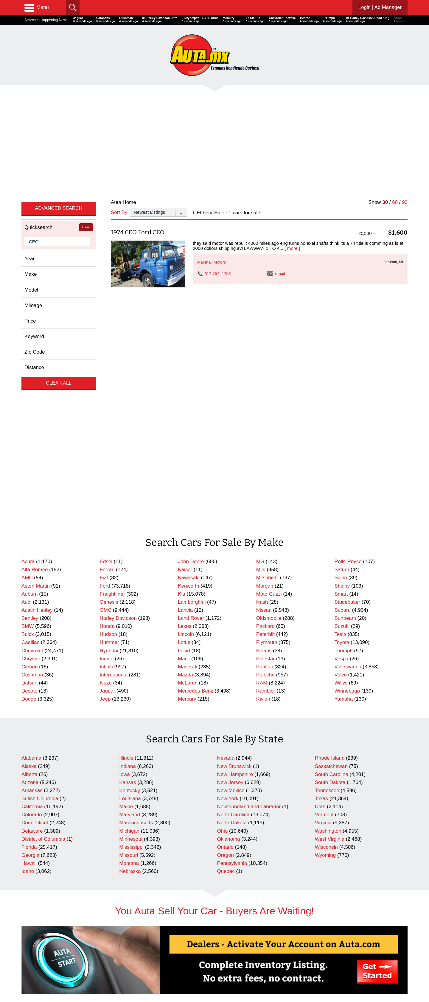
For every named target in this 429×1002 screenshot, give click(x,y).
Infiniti (106, 499)
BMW (27, 459)
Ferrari (107, 402)
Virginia (323, 655)
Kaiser (185, 402)
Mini (260, 402)
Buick (27, 467)
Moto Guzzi (269, 427)
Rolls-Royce (347, 394)
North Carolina (233, 647)
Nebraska (130, 704)
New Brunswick (234, 599)
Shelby (342, 419)
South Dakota (330, 615)
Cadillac (30, 475)
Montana (129, 696)
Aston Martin (35, 419)
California (32, 639)
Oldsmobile (269, 451)
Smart (341, 427)
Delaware (32, 664)
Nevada (225, 591)
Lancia (185, 443)
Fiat (104, 410)
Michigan (129, 664)
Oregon (225, 688)
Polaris (264, 483)
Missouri (128, 688)
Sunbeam (345, 451)
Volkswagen (347, 499)
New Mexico (231, 623)
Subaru (342, 443)
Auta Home (123, 119)
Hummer (109, 475)
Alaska (29, 599)
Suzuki (341, 459)
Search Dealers (133, 969)
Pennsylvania (232, 696)
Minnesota (130, 672)
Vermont (324, 647)
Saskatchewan (331, 599)
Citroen (29, 499)
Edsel (106, 394)
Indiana (127, 599)
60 (395, 119)
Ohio (222, 664)
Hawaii (29, 696)
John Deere (191, 394)
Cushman (32, 507)
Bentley (29, 451)
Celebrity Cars (231, 961)
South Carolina (331, 607)
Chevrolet (32, 483)
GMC (106, 443)
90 (405, 119)
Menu (36, 7)
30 (385, 119)
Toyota (341, 475)
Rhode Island (330, 591)
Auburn (29, 427)
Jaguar (107, 523)
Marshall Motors (211, 178)
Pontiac (264, 499)
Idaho (27, 704)
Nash (262, 435)
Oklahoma (228, 672)
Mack (184, 491)
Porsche (265, 507)
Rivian (263, 532)
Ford (105, 419)
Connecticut (34, 655)
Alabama (31, 591)
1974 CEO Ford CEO (137, 148)
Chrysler (30, 491)
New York (228, 631)
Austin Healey (37, 443)
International (114, 507)
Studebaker (347, 435)
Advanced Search (59, 124)
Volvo (340, 507)
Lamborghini (192, 435)
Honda (107, 459)
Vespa (341, 491)
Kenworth (188, 419)
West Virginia (329, 672)
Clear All (58, 299)
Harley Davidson (118, 451)
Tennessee (327, 623)
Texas (321, 631)
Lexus (184, 459)
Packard (265, 459)
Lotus (184, 475)
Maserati (187, 499)
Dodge (28, 532)
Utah (320, 639)
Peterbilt (265, 467)
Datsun (29, 515)
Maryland (129, 647)
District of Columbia (43, 672)
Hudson (108, 467)
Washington (328, 664)
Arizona (29, 615)
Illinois (126, 591)
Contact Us (31, 977)
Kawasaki (189, 410)
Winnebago (347, 523)
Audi (26, 435)
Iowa (124, 607)
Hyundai (109, 483)
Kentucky (129, 623)
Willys (340, 515)
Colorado (31, 647)
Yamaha (343, 532)
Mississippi (131, 680)
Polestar (265, 491)
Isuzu (106, 515)
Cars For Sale (132, 961)
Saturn (341, 402)
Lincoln (186, 467)
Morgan (264, 419)
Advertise (29, 969)
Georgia (30, 688)
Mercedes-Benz (195, 523)
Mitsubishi (267, 410)
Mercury (187, 532)
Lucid (184, 483)
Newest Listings (134, 977)
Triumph (343, 483)
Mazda (185, 507)
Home (26, 961)
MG (260, 394)
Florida (29, 680)
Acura (28, 394)
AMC (27, 410)
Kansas (127, 615)
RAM (262, 515)
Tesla (340, 467)
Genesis (109, 435)
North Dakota (232, 655)
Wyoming (325, 688)
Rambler (265, 523)
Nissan (264, 443)
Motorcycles (229, 977)
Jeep (105, 532)
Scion (340, 410)
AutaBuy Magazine (366, 975)
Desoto (29, 523)
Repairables (229, 969)
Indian (107, 491)
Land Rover (191, 451)
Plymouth (266, 475)
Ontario (225, 680)
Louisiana (130, 631)
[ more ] (292, 164)
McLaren (188, 515)
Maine (126, 639)
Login (380, 7)
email (276, 190)
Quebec (226, 704)
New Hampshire (235, 607)
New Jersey (230, 615)
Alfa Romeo (34, 402)
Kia (181, 427)
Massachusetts (136, 655)
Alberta (29, 607)
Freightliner (112, 427)
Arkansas (32, 623)
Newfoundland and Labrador (249, 639)
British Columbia (39, 631)
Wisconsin (326, 680)
